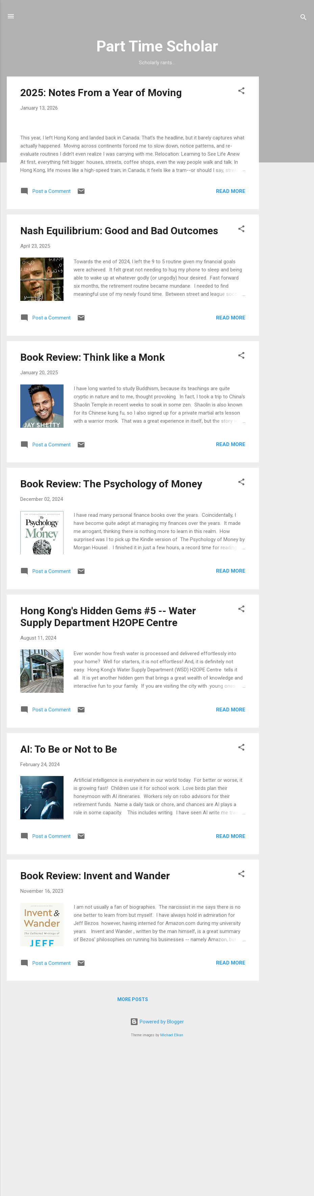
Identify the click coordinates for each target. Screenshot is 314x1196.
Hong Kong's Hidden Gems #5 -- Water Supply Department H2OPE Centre (108, 759)
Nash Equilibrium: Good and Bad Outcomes (119, 374)
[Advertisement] (286, 178)
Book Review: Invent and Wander (95, 1019)
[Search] (303, 18)
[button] (241, 92)
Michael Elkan (171, 1178)
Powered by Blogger (157, 1165)
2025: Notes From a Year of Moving (101, 92)
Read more (230, 334)
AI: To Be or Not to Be (68, 892)
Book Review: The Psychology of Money (111, 627)
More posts (132, 1142)
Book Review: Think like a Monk (92, 500)
